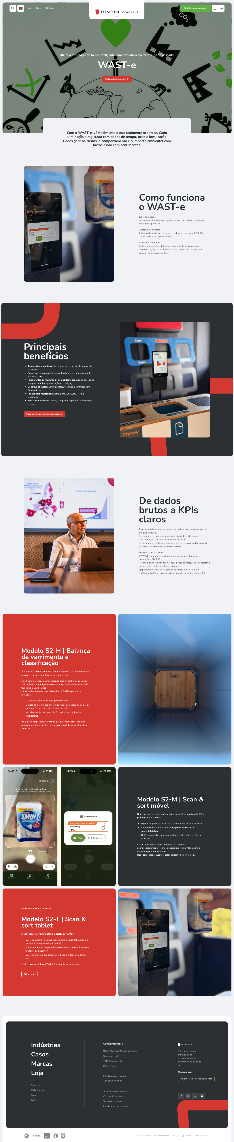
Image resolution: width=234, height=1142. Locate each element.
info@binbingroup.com (115, 1076)
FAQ (33, 1100)
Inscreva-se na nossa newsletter (196, 1078)
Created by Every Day (202, 1136)
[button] (116, 16)
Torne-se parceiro (112, 1101)
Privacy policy (177, 1136)
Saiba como (29, 974)
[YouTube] (202, 1096)
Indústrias (45, 1045)
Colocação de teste (113, 1096)
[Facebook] (181, 1096)
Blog (33, 1095)
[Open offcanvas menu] (218, 8)
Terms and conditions (161, 1136)
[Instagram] (188, 1096)
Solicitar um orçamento (195, 8)
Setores (50, 8)
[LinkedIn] (195, 1096)
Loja (30, 8)
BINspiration (37, 1090)
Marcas (41, 1063)
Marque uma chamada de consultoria (44, 413)
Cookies (188, 1136)
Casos (39, 8)
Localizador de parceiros (116, 1106)
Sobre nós (36, 1085)
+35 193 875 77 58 (112, 1081)
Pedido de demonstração (117, 79)
